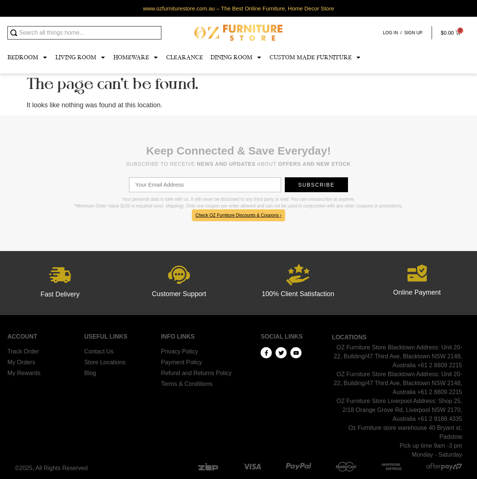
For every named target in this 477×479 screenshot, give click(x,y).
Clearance (184, 57)
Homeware (136, 57)
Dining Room (236, 57)
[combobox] (84, 32)
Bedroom (27, 57)
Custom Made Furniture (315, 57)
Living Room (80, 57)
